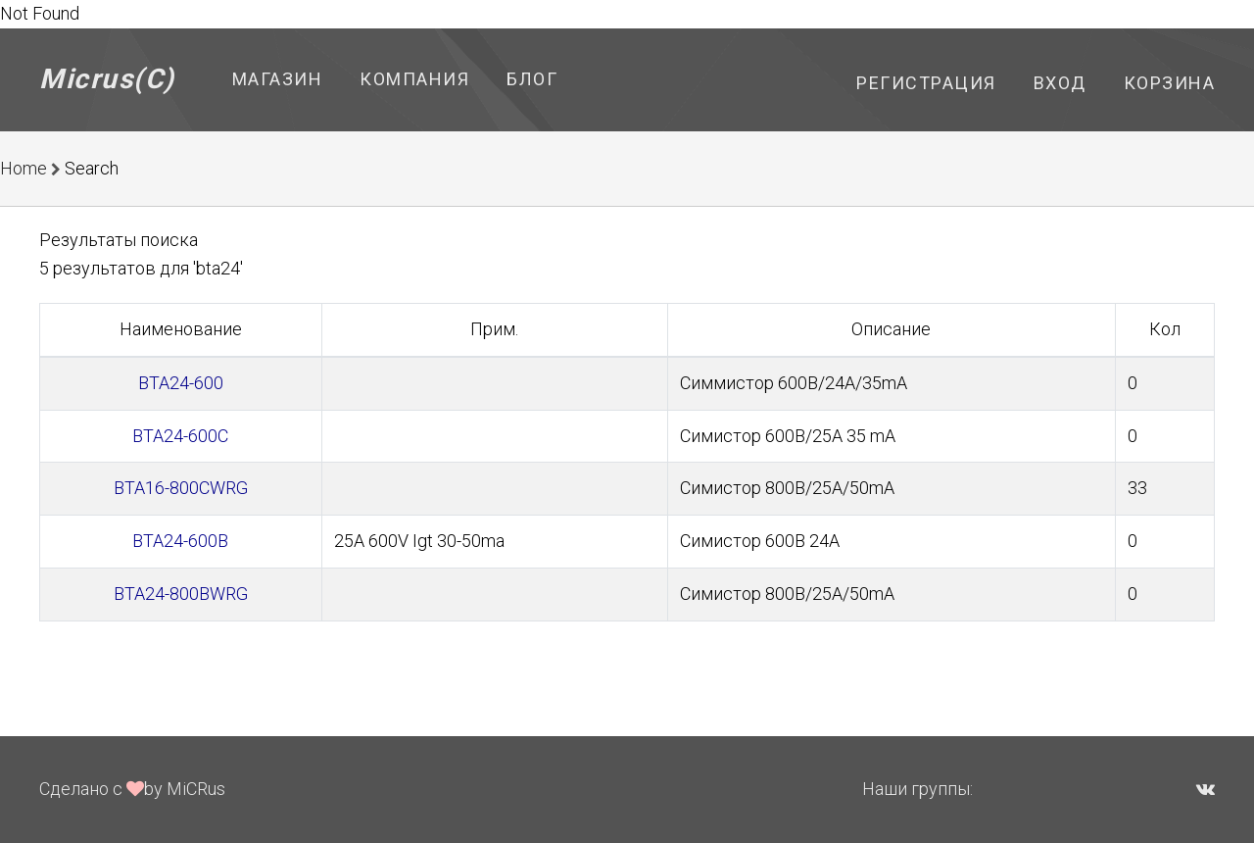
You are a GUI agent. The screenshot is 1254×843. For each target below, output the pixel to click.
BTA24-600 (180, 382)
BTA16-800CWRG (181, 487)
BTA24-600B (180, 540)
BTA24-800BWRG (181, 593)
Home (23, 168)
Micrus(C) (107, 79)
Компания (414, 79)
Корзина (1170, 83)
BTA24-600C (180, 435)
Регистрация (926, 83)
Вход (1060, 83)
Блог (531, 79)
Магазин (277, 79)
